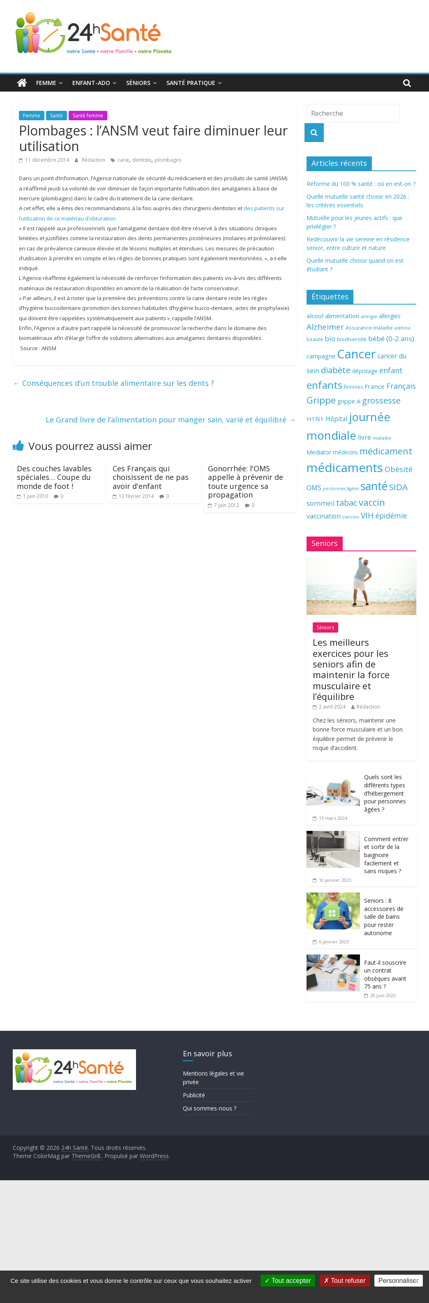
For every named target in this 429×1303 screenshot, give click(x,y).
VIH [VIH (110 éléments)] (367, 515)
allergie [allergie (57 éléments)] (369, 316)
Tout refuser (345, 1280)
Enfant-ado (91, 83)
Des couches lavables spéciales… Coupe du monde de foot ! (54, 477)
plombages (168, 159)
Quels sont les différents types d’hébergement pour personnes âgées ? (385, 793)
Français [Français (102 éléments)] (401, 386)
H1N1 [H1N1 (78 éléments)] (315, 419)
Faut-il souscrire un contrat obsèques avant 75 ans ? (385, 975)
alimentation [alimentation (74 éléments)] (342, 316)
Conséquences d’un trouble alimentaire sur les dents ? (113, 383)
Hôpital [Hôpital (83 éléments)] (336, 418)
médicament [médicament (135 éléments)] (386, 451)
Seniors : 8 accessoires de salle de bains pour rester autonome (384, 916)
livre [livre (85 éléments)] (364, 437)
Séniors (138, 83)
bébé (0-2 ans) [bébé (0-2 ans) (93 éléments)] (391, 338)
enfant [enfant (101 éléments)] (391, 370)
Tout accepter (288, 1280)
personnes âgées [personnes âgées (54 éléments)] (341, 488)
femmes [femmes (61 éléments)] (353, 386)
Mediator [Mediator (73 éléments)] (319, 452)
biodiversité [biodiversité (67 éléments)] (352, 339)
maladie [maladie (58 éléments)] (382, 438)
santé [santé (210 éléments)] (373, 486)
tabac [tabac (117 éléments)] (346, 502)
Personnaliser (398, 1280)
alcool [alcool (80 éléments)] (315, 316)
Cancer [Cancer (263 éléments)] (356, 354)
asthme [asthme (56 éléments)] (402, 328)
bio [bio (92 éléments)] (330, 338)
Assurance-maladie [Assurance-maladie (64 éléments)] (369, 327)
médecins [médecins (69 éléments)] (345, 452)
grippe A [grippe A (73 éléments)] (348, 401)
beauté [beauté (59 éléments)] (315, 339)
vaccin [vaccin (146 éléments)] (372, 502)
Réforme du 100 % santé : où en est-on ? (361, 184)
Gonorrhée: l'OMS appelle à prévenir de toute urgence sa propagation (245, 481)
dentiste (141, 159)
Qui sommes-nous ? (209, 1108)
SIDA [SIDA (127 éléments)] (398, 487)
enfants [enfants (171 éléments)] (324, 385)
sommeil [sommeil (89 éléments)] (320, 503)
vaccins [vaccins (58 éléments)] (350, 517)
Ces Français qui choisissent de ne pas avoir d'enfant (151, 477)
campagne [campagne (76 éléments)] (321, 356)
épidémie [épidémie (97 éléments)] (391, 516)
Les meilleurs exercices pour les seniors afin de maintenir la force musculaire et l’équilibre (351, 669)
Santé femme (88, 115)
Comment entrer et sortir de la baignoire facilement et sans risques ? (386, 855)
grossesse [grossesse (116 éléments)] (381, 400)
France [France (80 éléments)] (374, 386)
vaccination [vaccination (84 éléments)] (324, 516)
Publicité (194, 1095)
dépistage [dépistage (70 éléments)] (365, 371)
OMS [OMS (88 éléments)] (314, 487)
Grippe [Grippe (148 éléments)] (321, 400)
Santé (56, 115)
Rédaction (94, 159)
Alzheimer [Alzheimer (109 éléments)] (325, 326)
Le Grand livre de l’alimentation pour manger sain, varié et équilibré (171, 419)
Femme (46, 83)
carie (123, 159)
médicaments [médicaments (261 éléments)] (345, 467)
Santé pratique (190, 83)
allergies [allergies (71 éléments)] (390, 316)
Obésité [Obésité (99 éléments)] (399, 469)
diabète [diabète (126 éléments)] (336, 370)
